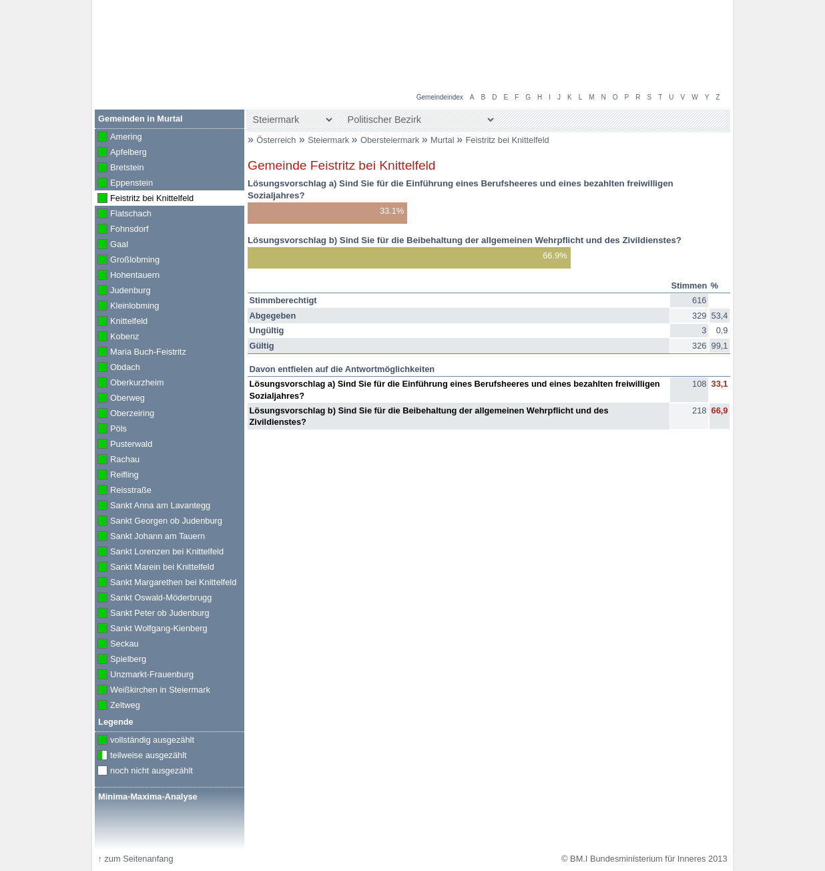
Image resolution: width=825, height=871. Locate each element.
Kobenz (117, 337)
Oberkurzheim (129, 383)
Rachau (117, 460)
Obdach (117, 368)
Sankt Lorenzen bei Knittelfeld (159, 552)
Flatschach (123, 214)
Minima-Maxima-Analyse (148, 797)
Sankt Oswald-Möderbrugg (153, 598)
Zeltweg (117, 706)
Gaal (111, 245)
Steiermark (329, 140)
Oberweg (120, 399)
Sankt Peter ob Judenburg (152, 614)
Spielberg (120, 660)
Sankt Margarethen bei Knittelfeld (165, 583)
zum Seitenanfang (135, 859)
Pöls (111, 429)
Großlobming (127, 260)
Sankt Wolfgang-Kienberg (151, 629)
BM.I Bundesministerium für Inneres (180, 66)
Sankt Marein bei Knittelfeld (154, 568)
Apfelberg (121, 153)
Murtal (444, 140)
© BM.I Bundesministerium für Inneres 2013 (644, 859)
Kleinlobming (127, 307)
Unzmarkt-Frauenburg (144, 675)
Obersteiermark (391, 140)
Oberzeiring (124, 414)
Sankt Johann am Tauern (150, 537)
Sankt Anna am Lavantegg (152, 506)
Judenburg (123, 291)
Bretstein (119, 168)
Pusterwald (123, 445)
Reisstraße (123, 491)
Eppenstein (124, 184)
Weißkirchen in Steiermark (152, 691)
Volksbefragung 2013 (681, 14)
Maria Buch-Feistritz (140, 353)
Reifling (117, 476)
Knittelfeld (121, 322)
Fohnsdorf (122, 230)
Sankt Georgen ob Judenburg (158, 522)
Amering (118, 138)
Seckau (117, 645)
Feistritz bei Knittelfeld (507, 140)
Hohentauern (127, 276)
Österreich (276, 140)
